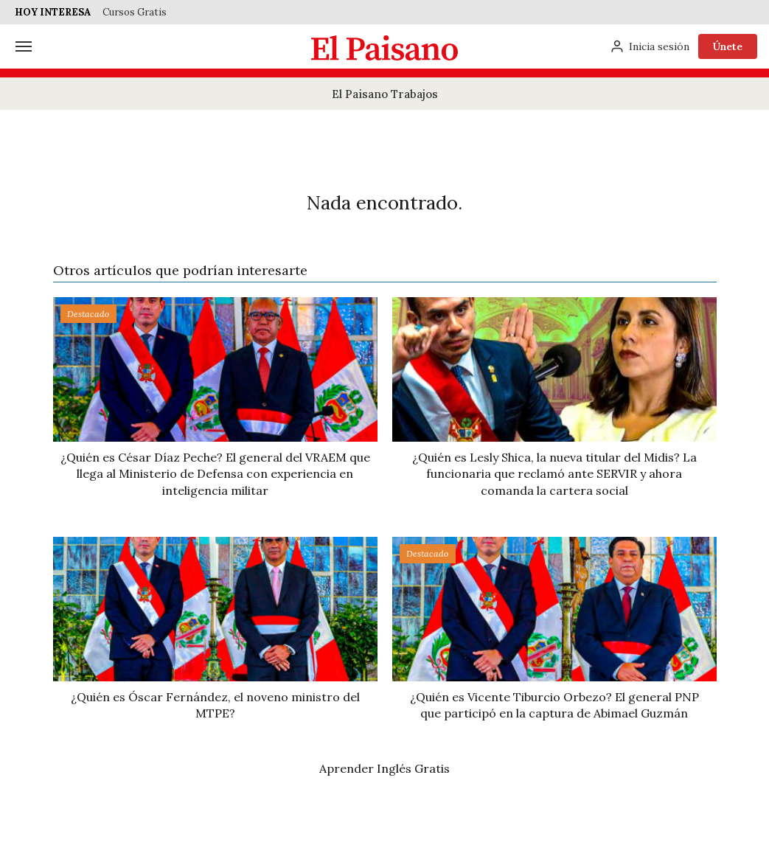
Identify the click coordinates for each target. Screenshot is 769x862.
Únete (727, 46)
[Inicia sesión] (649, 46)
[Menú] (23, 46)
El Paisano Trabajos (385, 94)
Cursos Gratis (134, 12)
